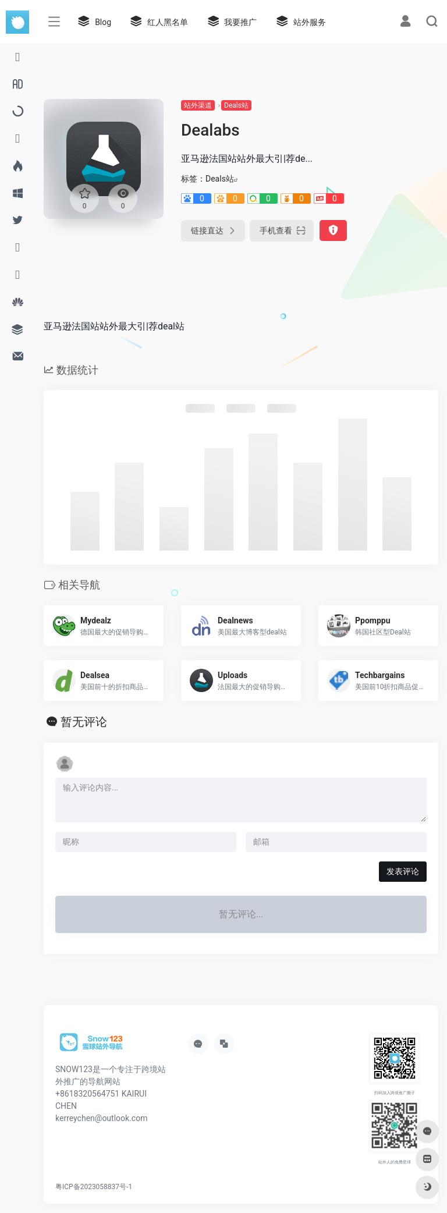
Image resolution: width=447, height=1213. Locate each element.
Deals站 (236, 105)
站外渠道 (198, 105)
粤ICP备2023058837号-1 (93, 1187)
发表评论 (402, 871)
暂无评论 (84, 722)
